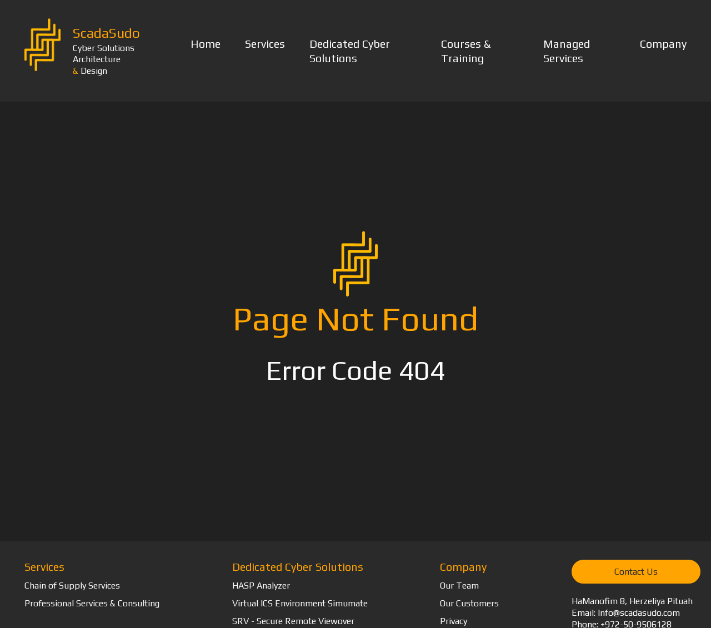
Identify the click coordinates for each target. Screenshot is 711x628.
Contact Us (636, 571)
